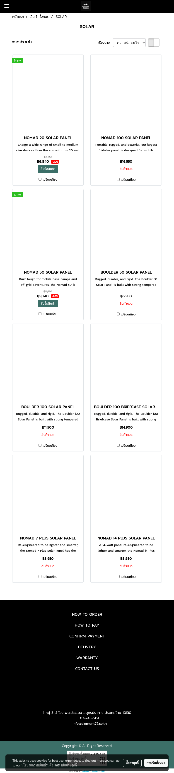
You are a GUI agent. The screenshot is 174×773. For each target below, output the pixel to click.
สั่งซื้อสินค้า (48, 169)
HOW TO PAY (87, 625)
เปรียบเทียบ (50, 179)
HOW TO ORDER (87, 614)
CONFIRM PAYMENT (87, 636)
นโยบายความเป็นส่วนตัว (37, 765)
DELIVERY (87, 647)
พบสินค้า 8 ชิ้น (21, 42)
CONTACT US (87, 669)
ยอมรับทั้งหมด (156, 763)
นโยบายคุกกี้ (69, 765)
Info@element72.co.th (89, 723)
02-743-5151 (89, 718)
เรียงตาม (105, 42)
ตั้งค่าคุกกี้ (132, 763)
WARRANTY (87, 658)
